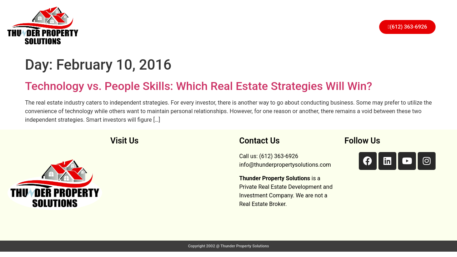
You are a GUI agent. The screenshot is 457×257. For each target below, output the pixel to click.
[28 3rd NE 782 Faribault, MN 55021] (171, 192)
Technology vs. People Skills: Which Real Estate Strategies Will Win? (198, 86)
